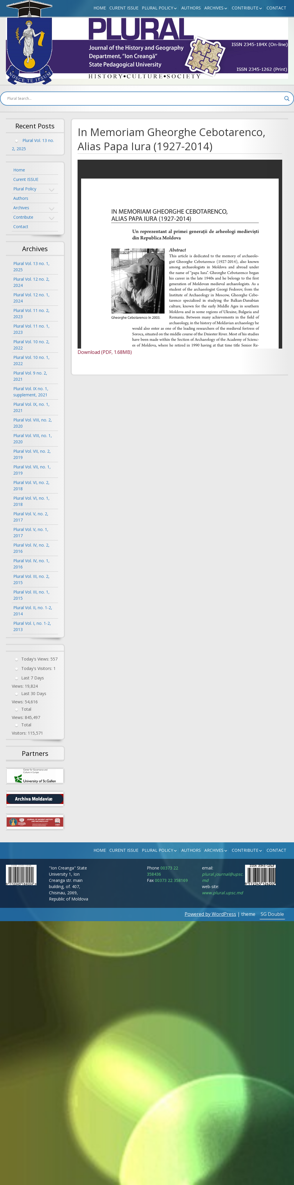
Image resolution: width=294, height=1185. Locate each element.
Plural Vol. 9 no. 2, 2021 (30, 376)
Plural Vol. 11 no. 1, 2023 (31, 329)
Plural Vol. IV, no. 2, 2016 (31, 548)
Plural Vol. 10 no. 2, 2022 (31, 345)
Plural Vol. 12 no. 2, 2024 (31, 282)
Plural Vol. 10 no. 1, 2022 (31, 360)
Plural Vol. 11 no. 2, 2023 (31, 313)
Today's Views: (35, 659)
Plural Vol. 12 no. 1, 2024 (31, 298)
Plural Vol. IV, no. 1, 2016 (31, 564)
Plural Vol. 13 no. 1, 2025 (31, 266)
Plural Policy (157, 8)
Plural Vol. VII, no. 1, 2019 (32, 470)
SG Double (272, 914)
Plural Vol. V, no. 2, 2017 (30, 517)
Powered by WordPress (210, 914)
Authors (191, 8)
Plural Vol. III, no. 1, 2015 (31, 595)
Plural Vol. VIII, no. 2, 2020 (32, 423)
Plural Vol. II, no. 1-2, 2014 (32, 611)
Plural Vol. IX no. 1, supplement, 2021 (30, 392)
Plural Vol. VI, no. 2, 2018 (31, 485)
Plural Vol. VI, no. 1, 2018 (31, 501)
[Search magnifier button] (287, 98)
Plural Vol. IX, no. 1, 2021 (31, 407)
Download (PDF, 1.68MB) (105, 352)
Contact (276, 8)
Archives (214, 8)
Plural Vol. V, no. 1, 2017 (30, 532)
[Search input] (144, 98)
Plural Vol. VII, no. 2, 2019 (32, 454)
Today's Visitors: (37, 668)
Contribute (245, 8)
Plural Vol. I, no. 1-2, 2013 (32, 626)
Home (99, 8)
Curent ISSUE (123, 8)
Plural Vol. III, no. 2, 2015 (31, 579)
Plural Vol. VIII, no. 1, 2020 (32, 438)
